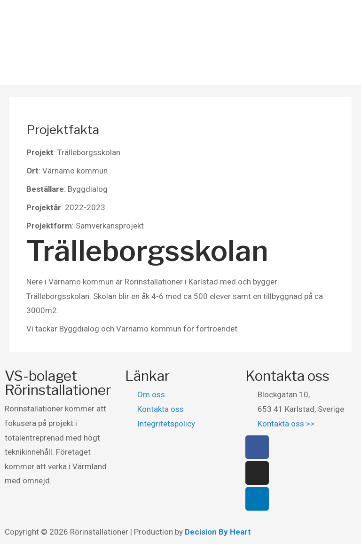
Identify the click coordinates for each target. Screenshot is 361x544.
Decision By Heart (218, 531)
